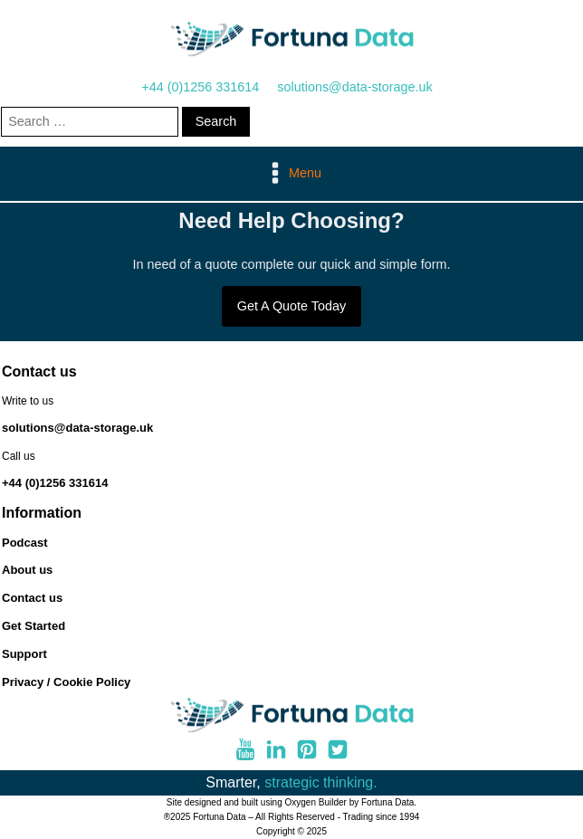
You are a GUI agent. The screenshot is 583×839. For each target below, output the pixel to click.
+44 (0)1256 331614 (200, 87)
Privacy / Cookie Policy (66, 682)
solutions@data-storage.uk (354, 87)
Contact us (32, 598)
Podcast (25, 542)
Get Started (33, 626)
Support (24, 654)
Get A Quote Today (292, 306)
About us (27, 570)
